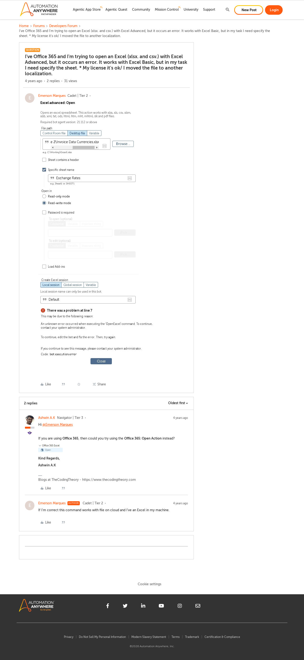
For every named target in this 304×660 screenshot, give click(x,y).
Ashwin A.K (46, 418)
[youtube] (161, 606)
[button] (248, 10)
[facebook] (107, 606)
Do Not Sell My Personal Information (102, 637)
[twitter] (125, 606)
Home (24, 26)
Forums (39, 26)
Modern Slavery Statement (148, 637)
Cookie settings (149, 584)
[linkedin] (143, 606)
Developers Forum (63, 26)
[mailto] (197, 606)
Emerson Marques (52, 96)
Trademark (192, 637)
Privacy (68, 637)
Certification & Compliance (222, 637)
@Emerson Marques (58, 424)
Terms (175, 637)
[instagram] (180, 606)
